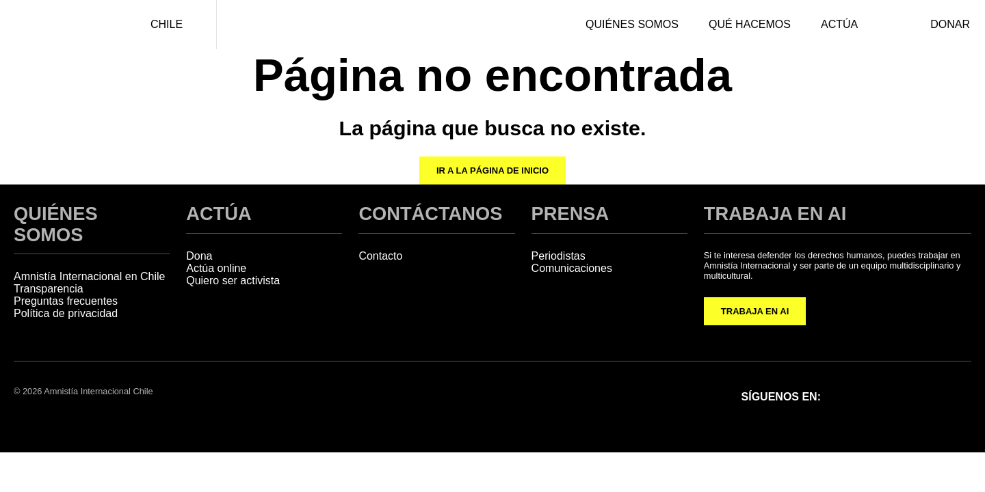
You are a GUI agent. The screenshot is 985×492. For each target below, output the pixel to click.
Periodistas (558, 256)
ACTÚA (218, 213)
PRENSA (570, 213)
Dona (199, 256)
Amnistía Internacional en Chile (89, 276)
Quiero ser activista (233, 280)
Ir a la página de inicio (492, 170)
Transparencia (48, 289)
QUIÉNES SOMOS (56, 224)
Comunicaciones (571, 268)
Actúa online (216, 268)
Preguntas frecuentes (66, 301)
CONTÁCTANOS (430, 213)
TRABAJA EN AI (755, 311)
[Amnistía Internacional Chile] (58, 24)
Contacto (380, 256)
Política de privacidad (66, 313)
